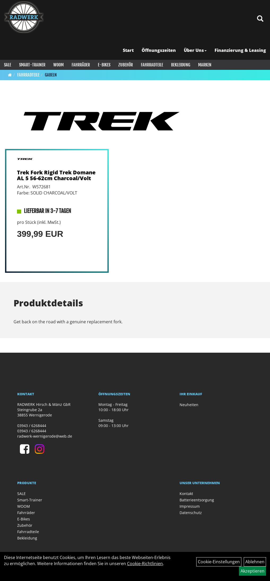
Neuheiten (189, 404)
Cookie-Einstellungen (219, 562)
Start (128, 50)
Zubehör (125, 64)
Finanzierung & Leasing (240, 50)
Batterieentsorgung (197, 499)
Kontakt (186, 493)
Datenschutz (191, 512)
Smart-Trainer (32, 64)
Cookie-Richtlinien (145, 563)
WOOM (58, 64)
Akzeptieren (252, 571)
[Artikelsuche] (260, 19)
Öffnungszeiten (159, 50)
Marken (204, 64)
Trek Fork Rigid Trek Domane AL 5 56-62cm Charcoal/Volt (56, 175)
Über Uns (195, 50)
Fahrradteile (152, 64)
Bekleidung (180, 64)
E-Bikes (104, 64)
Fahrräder (81, 64)
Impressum (190, 506)
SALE (7, 64)
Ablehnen (254, 562)
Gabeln (51, 75)
